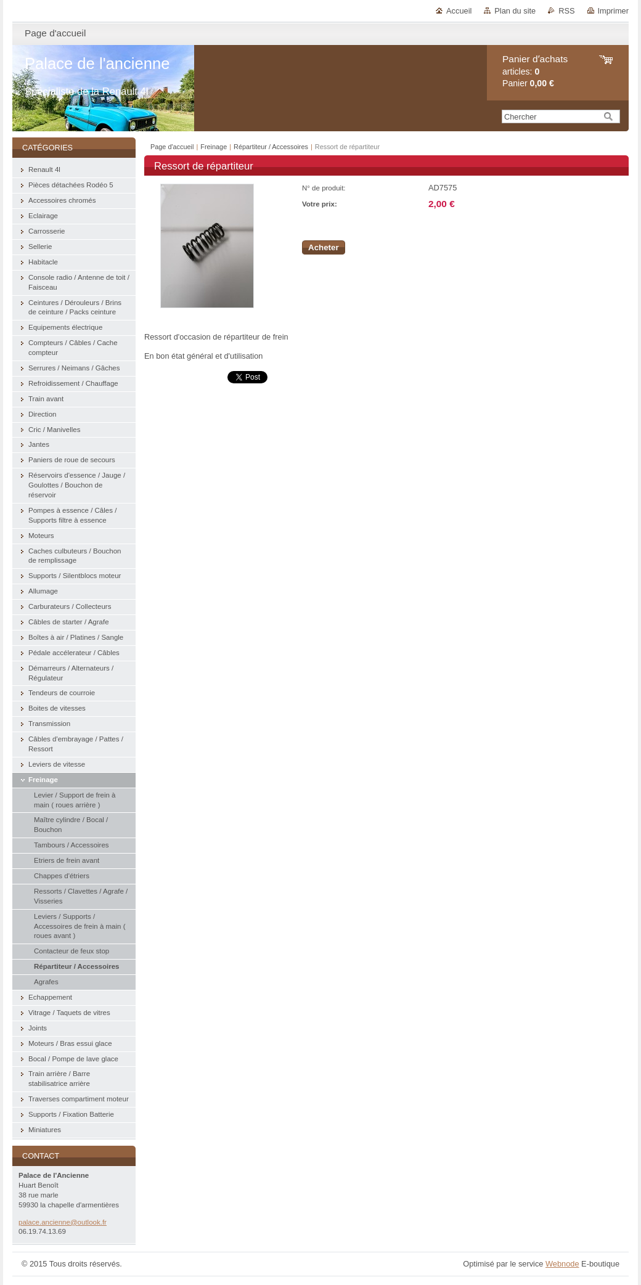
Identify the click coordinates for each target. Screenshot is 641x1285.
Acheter (323, 247)
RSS (566, 10)
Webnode (562, 1263)
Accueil (459, 10)
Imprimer (613, 10)
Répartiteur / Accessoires (272, 146)
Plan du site (515, 10)
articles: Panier (535, 71)
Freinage (213, 146)
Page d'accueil (172, 146)
